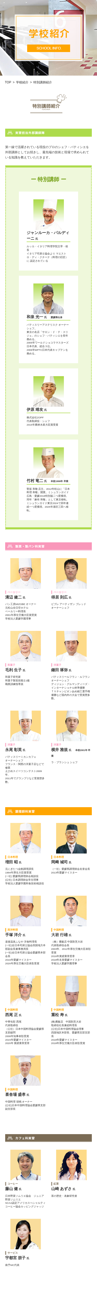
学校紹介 (22, 82)
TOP (8, 82)
